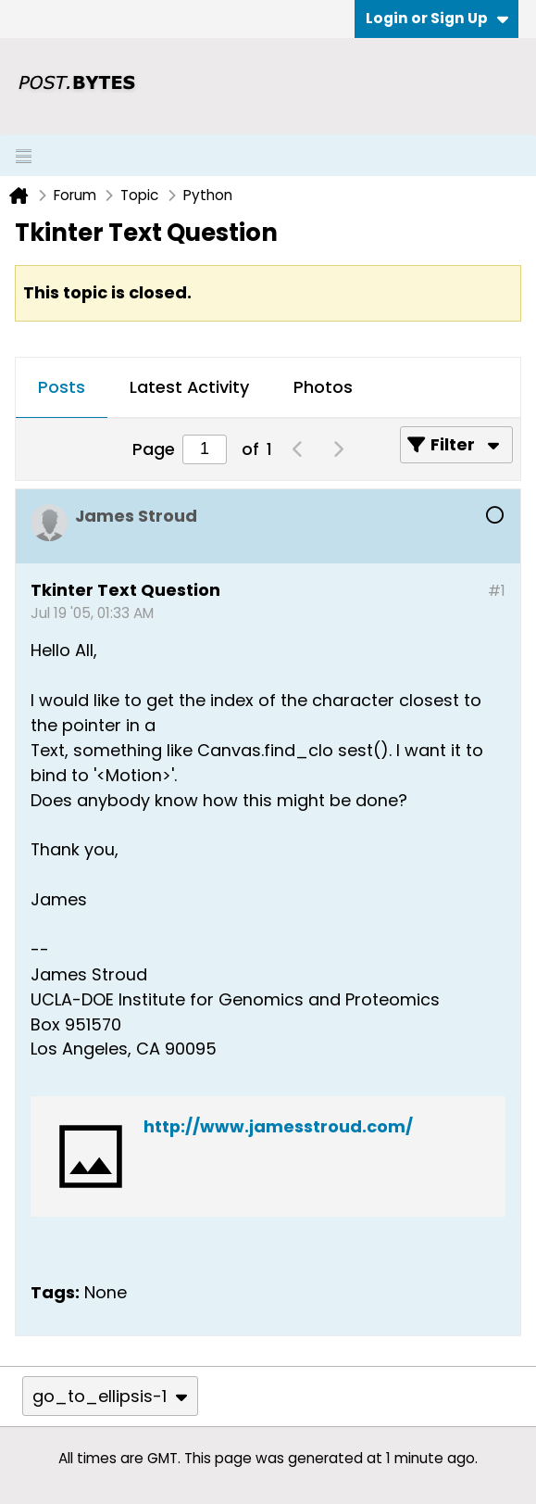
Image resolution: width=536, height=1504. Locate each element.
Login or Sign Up (437, 18)
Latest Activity (189, 386)
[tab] (61, 388)
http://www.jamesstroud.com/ (278, 1126)
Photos (323, 386)
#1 (496, 590)
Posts (61, 386)
